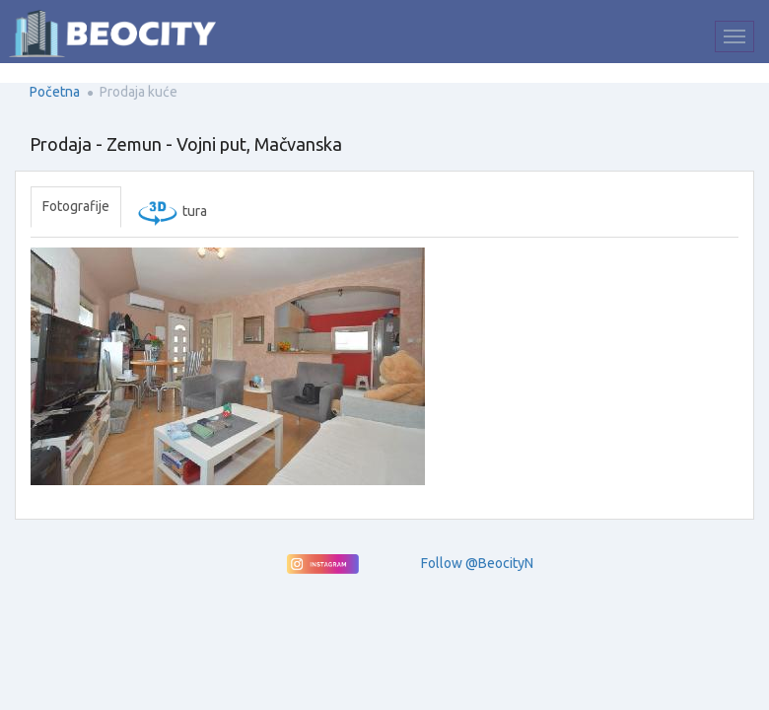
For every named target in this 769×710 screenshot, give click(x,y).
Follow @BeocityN (477, 563)
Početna (55, 92)
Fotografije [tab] (75, 206)
